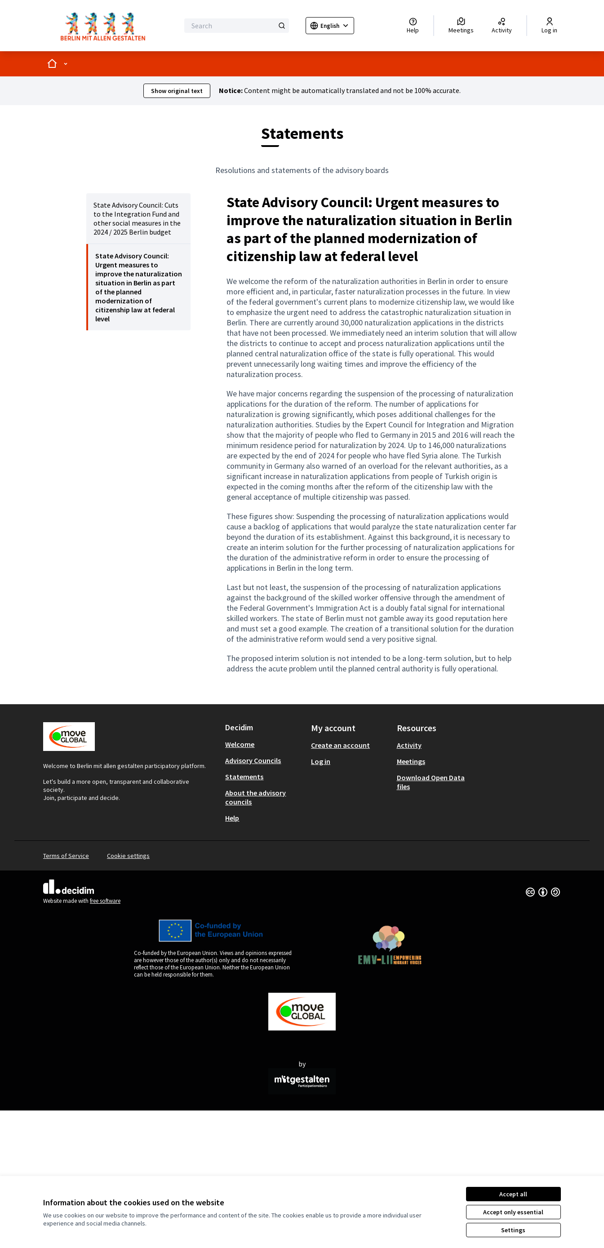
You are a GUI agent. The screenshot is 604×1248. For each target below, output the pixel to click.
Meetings (411, 761)
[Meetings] (461, 25)
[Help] (412, 25)
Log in (320, 761)
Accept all (513, 1194)
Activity (409, 745)
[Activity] (501, 25)
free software (105, 901)
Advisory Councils (253, 760)
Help (232, 817)
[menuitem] (138, 218)
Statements (244, 776)
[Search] (236, 25)
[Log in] (549, 25)
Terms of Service (66, 856)
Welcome (239, 744)
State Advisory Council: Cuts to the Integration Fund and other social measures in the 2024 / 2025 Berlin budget (137, 218)
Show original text (177, 91)
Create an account (340, 745)
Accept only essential (513, 1212)
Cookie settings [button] (128, 856)
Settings (513, 1230)
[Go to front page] (105, 25)
